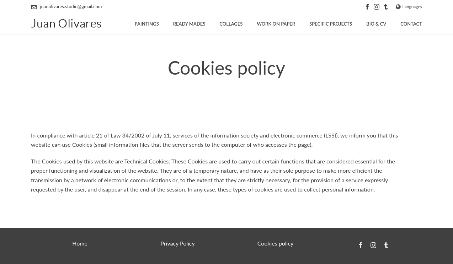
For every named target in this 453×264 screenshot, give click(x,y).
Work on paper (276, 24)
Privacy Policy (177, 243)
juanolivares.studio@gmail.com (71, 6)
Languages (409, 6)
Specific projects (330, 24)
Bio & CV (376, 24)
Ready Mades (189, 24)
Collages (231, 24)
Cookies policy (275, 243)
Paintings (147, 24)
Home (79, 243)
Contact (411, 24)
